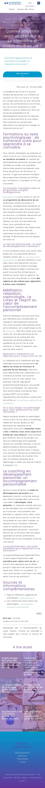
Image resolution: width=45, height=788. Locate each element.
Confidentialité (35, 778)
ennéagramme (11, 197)
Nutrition (30, 6)
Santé (11, 9)
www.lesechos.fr (27, 598)
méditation (10, 331)
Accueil (8, 19)
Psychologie (22, 759)
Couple (22, 762)
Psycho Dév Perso (25, 9)
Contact (22, 781)
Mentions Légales (21, 778)
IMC (30, 3)
